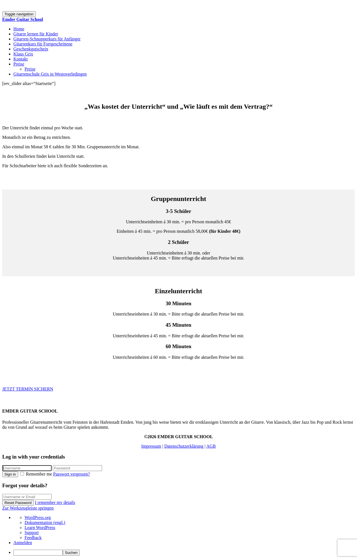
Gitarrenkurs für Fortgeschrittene (42, 44)
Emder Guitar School (22, 19)
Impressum (151, 446)
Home (18, 28)
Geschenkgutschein (30, 49)
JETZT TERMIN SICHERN (27, 389)
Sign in (10, 474)
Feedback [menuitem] (33, 537)
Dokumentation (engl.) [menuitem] (45, 522)
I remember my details (55, 502)
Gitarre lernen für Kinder (35, 33)
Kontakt (20, 59)
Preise (18, 64)
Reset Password (18, 503)
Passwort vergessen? (71, 474)
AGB (211, 446)
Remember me (36, 474)
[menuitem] (184, 553)
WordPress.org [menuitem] (38, 517)
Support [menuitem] (32, 532)
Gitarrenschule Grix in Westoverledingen (50, 74)
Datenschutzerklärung (183, 446)
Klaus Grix (23, 54)
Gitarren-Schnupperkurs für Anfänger (47, 39)
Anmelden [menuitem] (22, 542)
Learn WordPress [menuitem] (40, 527)
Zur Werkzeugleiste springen (28, 508)
